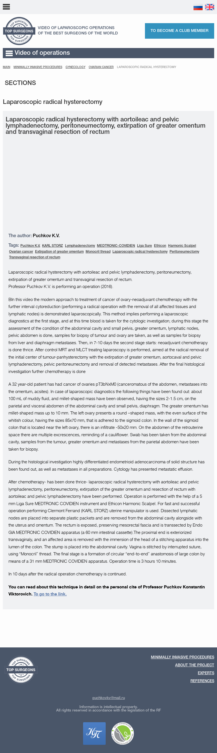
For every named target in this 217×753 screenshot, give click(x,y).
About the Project (194, 665)
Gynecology (75, 67)
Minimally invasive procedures (182, 657)
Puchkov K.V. (30, 245)
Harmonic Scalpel (182, 245)
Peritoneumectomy (184, 251)
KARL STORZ (52, 245)
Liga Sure (144, 245)
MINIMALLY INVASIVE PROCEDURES (38, 67)
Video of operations (38, 53)
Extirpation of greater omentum (59, 251)
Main (6, 67)
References (202, 681)
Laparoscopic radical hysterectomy (140, 251)
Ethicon (160, 245)
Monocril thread (98, 251)
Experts (206, 673)
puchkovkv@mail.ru (108, 698)
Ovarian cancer (101, 67)
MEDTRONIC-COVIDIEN (116, 245)
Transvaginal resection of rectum (34, 257)
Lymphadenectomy (80, 245)
